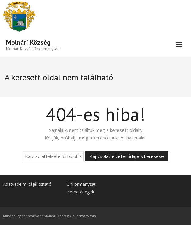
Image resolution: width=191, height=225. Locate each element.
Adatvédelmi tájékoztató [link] (27, 184)
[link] (33, 44)
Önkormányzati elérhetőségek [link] (81, 188)
